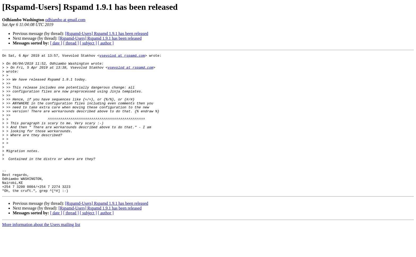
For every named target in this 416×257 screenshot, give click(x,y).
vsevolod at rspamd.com (122, 56)
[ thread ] (71, 43)
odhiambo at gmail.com (65, 19)
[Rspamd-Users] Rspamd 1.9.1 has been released (106, 33)
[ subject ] (88, 43)
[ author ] (106, 43)
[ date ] (56, 43)
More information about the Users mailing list (41, 252)
